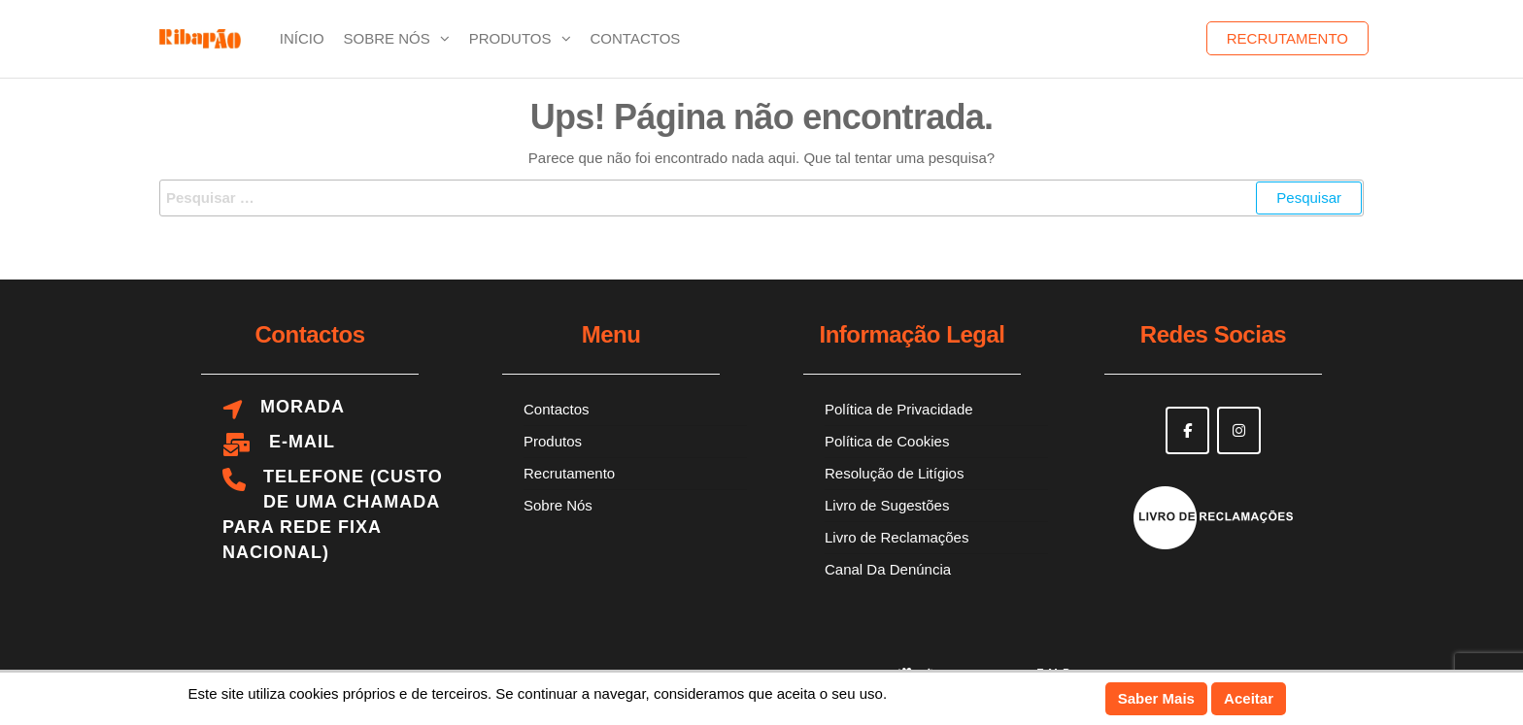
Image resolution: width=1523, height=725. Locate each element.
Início (302, 38)
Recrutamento (1287, 38)
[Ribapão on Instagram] (1239, 430)
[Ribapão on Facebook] (1187, 430)
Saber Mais (1156, 698)
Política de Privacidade (899, 409)
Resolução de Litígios (894, 473)
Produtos (510, 38)
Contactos (636, 38)
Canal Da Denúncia (888, 569)
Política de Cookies (887, 441)
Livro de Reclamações (896, 537)
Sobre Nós (387, 38)
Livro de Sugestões (887, 505)
